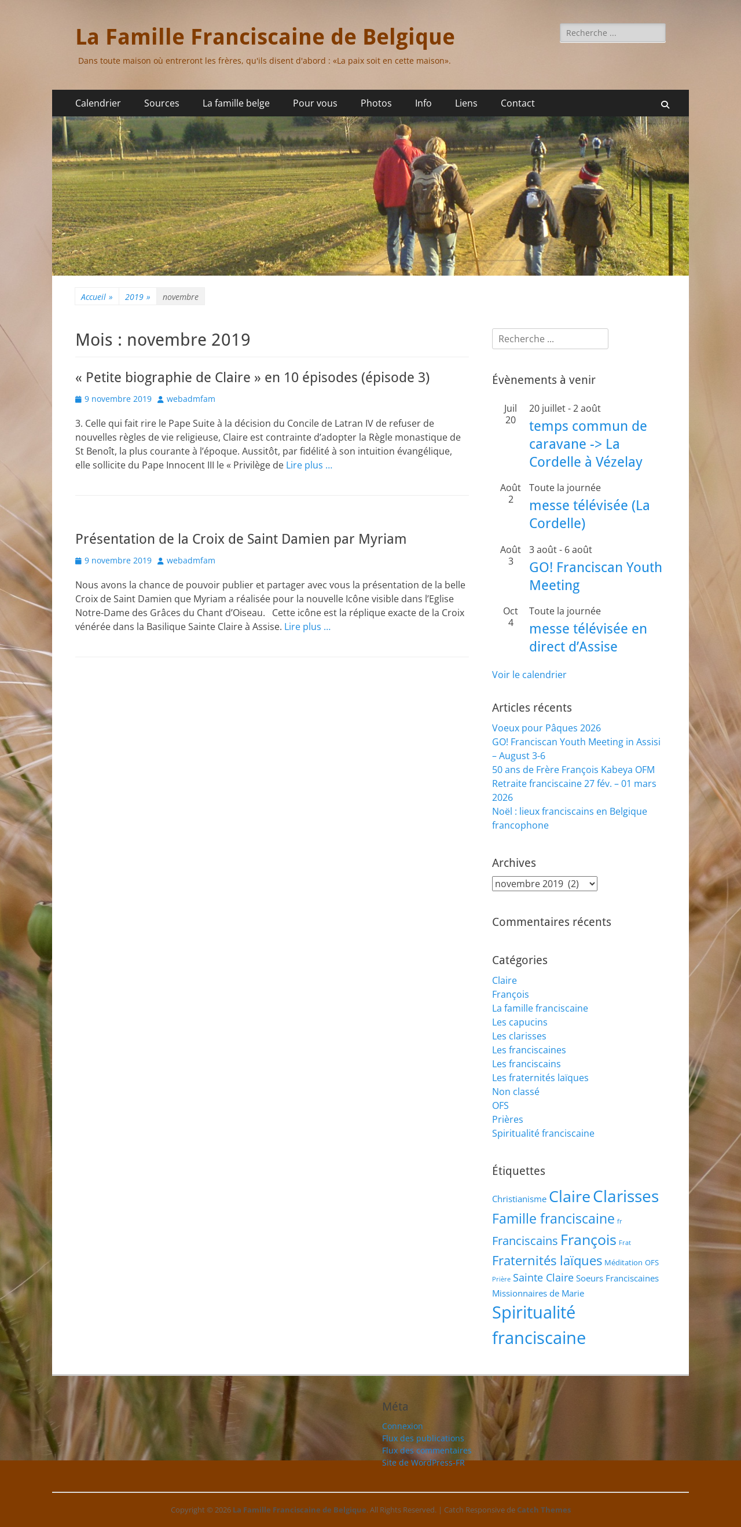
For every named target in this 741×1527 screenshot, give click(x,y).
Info (423, 103)
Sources (161, 103)
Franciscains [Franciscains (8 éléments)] (525, 1240)
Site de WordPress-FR (423, 1462)
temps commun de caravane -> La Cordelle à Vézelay (588, 444)
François (510, 994)
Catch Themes (544, 1509)
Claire (504, 980)
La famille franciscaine (540, 1008)
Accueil (97, 297)
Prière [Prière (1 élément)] (501, 1279)
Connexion (402, 1425)
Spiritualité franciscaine (543, 1133)
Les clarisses (519, 1036)
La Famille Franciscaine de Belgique (265, 37)
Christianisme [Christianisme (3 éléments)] (519, 1198)
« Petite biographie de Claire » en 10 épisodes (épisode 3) (252, 377)
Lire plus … (309, 465)
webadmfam (191, 398)
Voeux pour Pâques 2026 (546, 728)
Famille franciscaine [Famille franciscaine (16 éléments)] (553, 1218)
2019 (138, 297)
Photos (376, 103)
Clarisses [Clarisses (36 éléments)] (626, 1196)
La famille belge (236, 103)
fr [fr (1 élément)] (619, 1221)
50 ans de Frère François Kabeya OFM (573, 769)
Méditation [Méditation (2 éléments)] (623, 1262)
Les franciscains (526, 1063)
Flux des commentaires (427, 1450)
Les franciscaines (529, 1049)
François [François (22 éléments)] (588, 1239)
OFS (500, 1105)
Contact (518, 103)
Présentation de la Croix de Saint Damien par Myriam (241, 539)
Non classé (516, 1091)
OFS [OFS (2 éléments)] (652, 1262)
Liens (466, 103)
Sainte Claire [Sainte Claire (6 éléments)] (543, 1277)
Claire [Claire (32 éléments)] (569, 1196)
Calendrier (98, 103)
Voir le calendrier (529, 674)
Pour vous (315, 103)
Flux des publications (423, 1438)
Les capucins (520, 1022)
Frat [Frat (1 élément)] (625, 1243)
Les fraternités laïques (540, 1077)
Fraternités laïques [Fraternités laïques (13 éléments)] (547, 1260)
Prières (507, 1119)
